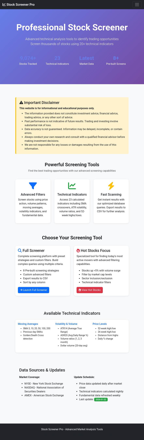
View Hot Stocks (90, 290)
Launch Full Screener (33, 290)
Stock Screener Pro (18, 5)
